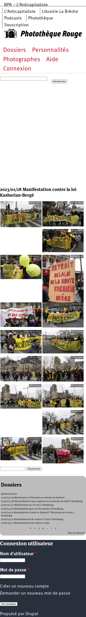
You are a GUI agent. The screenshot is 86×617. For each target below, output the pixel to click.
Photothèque (40, 18)
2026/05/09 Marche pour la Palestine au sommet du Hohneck (33, 498)
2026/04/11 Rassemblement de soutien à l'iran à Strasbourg (32, 519)
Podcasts (13, 18)
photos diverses (9, 494)
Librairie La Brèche (60, 12)
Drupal (31, 614)
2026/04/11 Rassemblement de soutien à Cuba (25, 523)
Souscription (16, 25)
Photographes (21, 60)
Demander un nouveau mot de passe (35, 593)
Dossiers (14, 50)
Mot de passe (14, 570)
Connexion (17, 69)
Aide (52, 60)
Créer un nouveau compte (24, 586)
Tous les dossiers (76, 533)
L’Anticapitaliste (20, 12)
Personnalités (50, 50)
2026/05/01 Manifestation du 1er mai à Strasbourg (27, 505)
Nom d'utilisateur (18, 554)
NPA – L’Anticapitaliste (26, 5)
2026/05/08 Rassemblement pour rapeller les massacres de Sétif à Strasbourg (42, 501)
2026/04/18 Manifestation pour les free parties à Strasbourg (32, 509)
